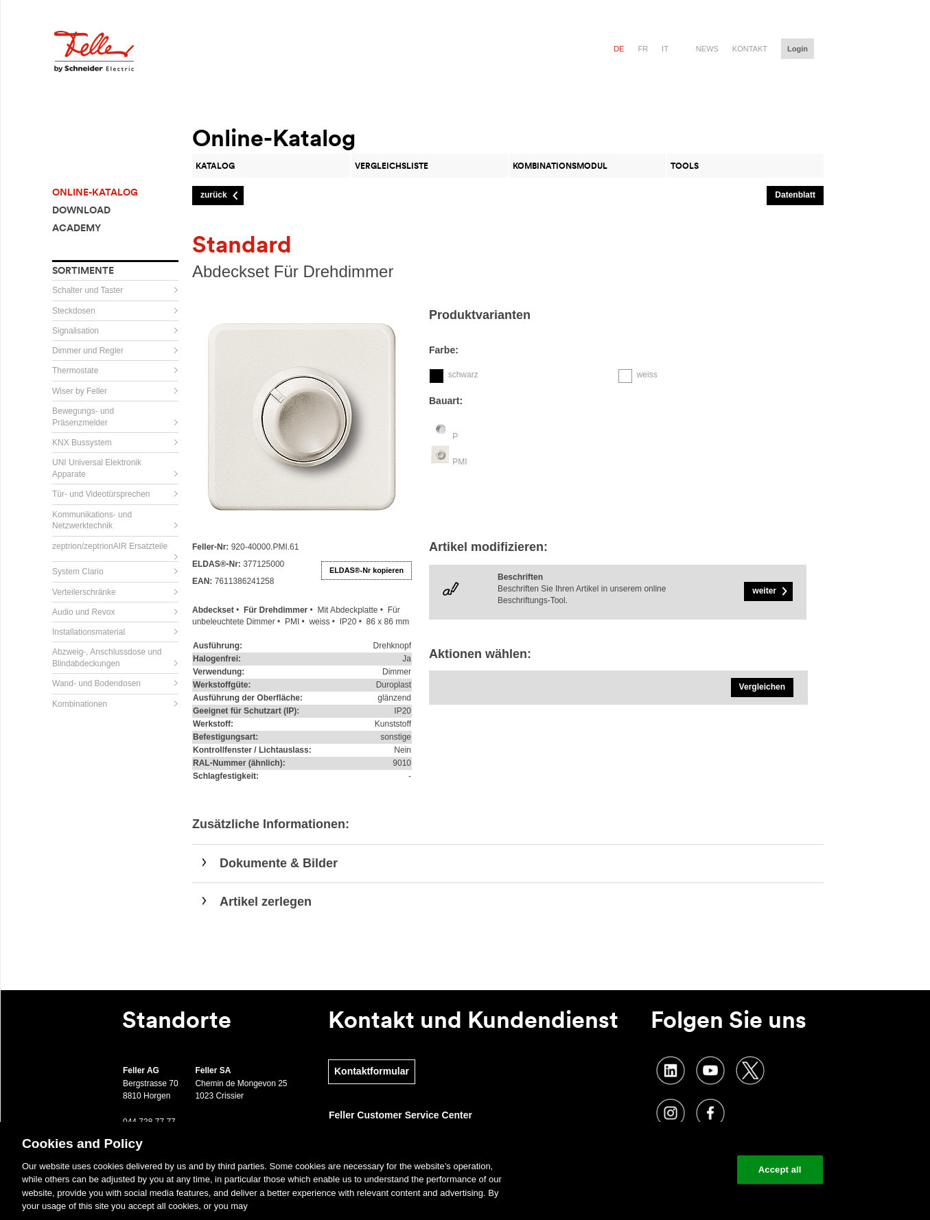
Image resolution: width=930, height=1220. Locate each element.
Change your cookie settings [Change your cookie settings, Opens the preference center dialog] (663, 1169)
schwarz (463, 374)
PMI (459, 462)
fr (643, 49)
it (665, 49)
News (707, 49)
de (619, 49)
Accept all (780, 1169)
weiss (647, 374)
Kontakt (749, 49)
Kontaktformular (371, 1071)
